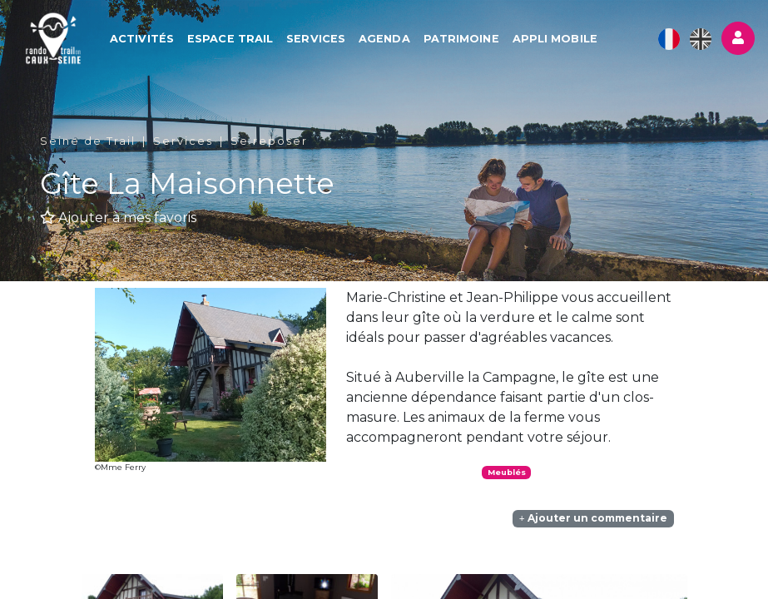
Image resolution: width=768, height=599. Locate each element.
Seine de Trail (88, 141)
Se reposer (269, 141)
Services (316, 38)
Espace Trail (231, 38)
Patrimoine (462, 38)
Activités (143, 38)
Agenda (385, 38)
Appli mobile (555, 38)
